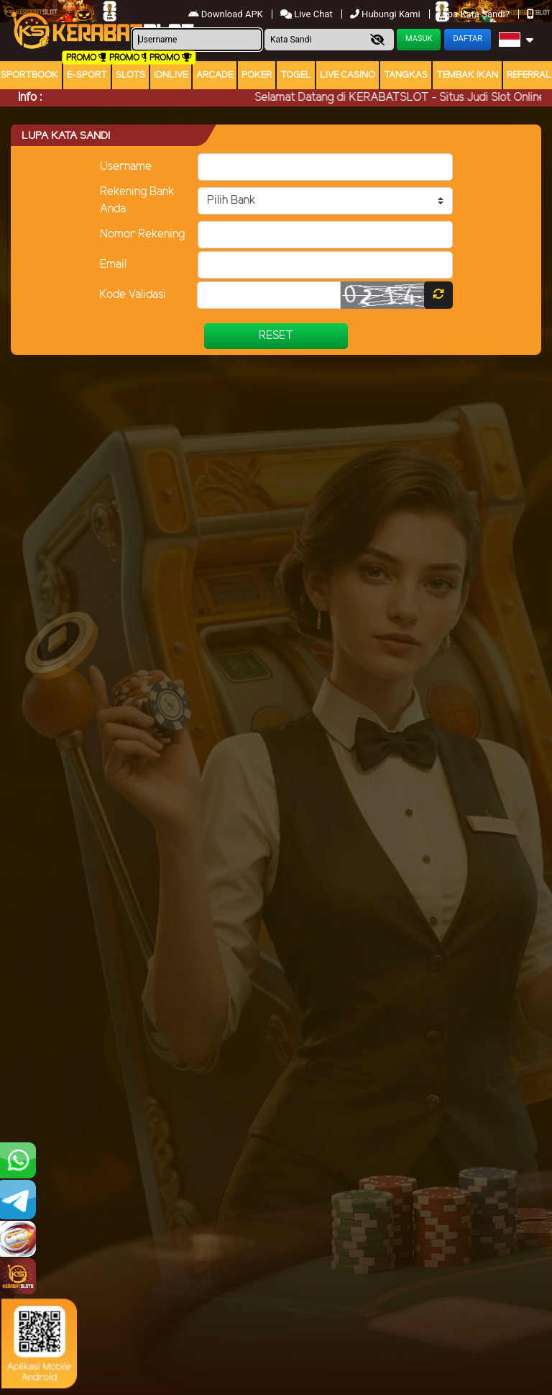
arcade (214, 75)
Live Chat (306, 14)
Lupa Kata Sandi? (475, 14)
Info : (30, 97)
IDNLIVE (171, 75)
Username (126, 166)
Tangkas (406, 75)
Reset (276, 336)
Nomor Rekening (142, 234)
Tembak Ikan (467, 75)
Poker (257, 75)
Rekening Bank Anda (137, 200)
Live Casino (347, 75)
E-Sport (87, 75)
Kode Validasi (132, 295)
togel (295, 75)
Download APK (226, 14)
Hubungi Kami (386, 14)
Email (113, 264)
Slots (130, 75)
